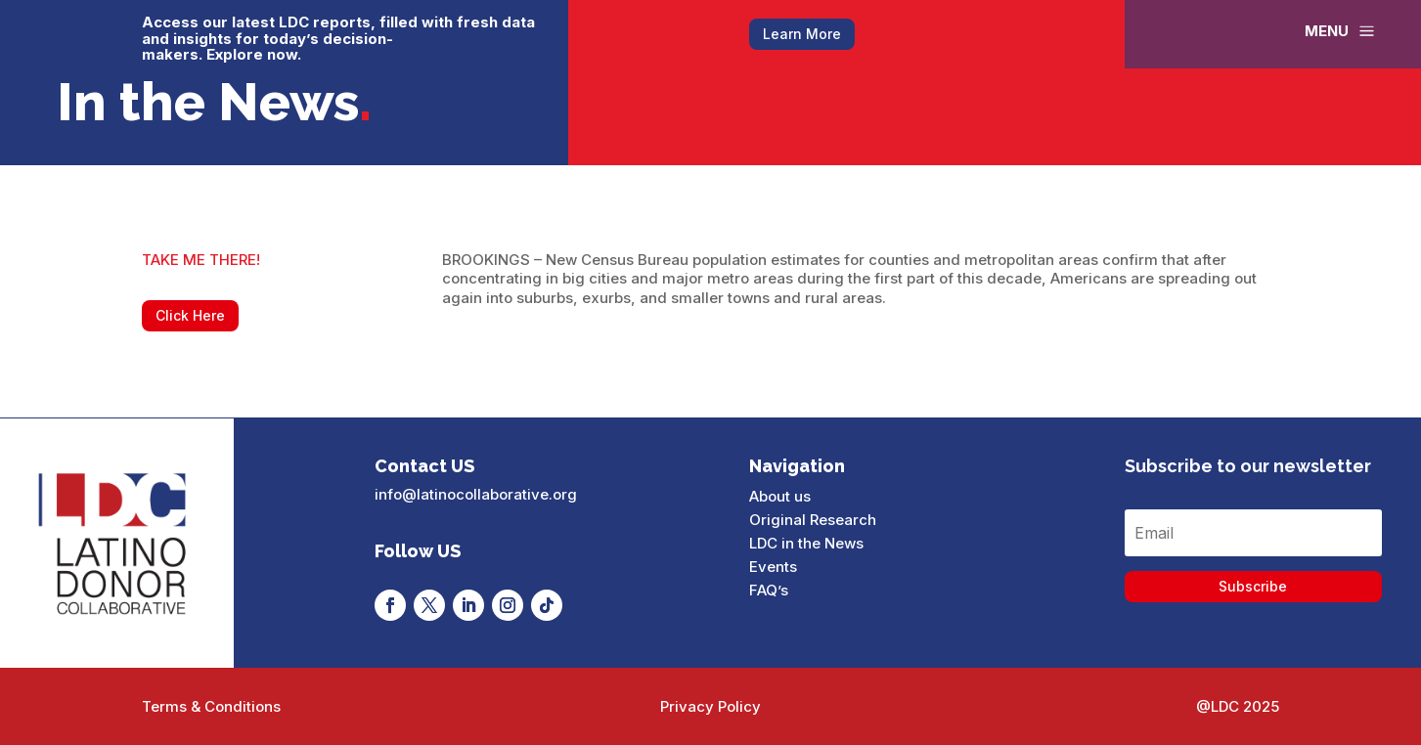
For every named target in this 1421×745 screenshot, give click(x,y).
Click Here (190, 315)
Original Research (812, 519)
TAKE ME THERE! (201, 259)
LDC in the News (806, 543)
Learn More (802, 33)
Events (773, 566)
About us (780, 496)
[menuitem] (1341, 31)
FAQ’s (768, 590)
